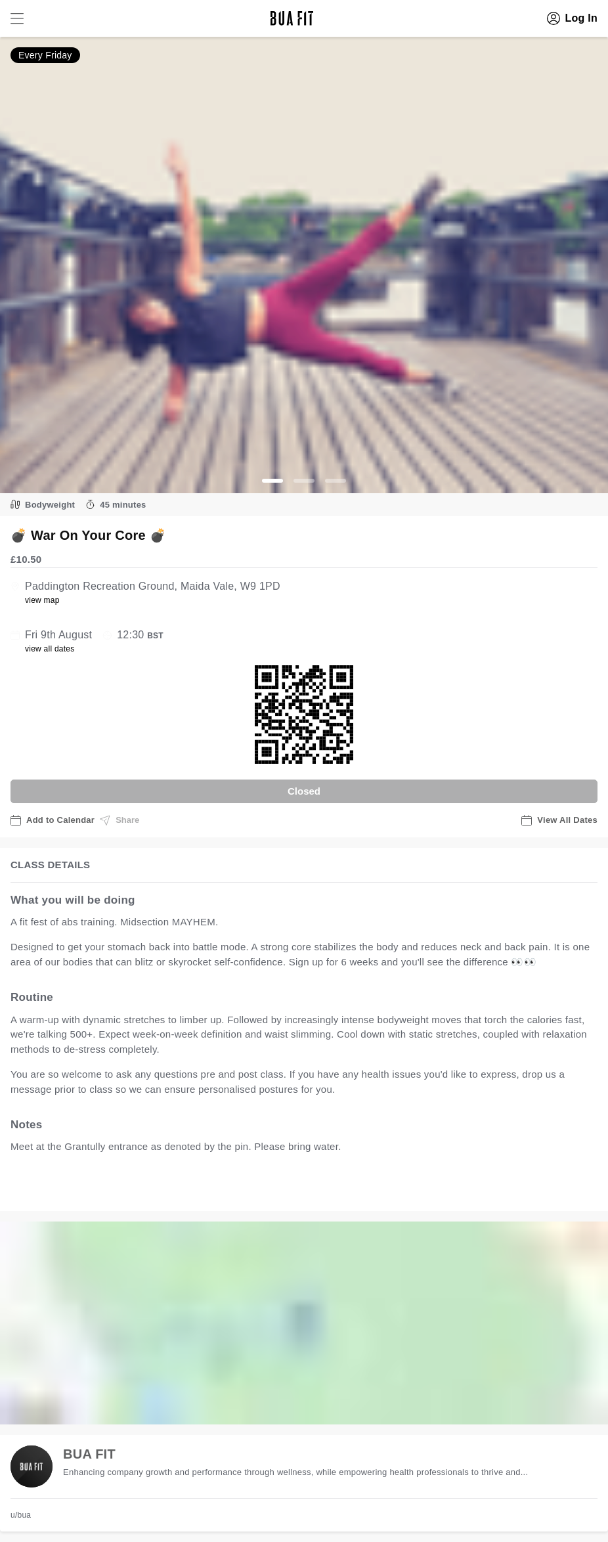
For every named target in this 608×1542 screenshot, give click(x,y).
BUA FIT (89, 1454)
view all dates (50, 648)
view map (42, 600)
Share (119, 820)
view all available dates (276, 1187)
